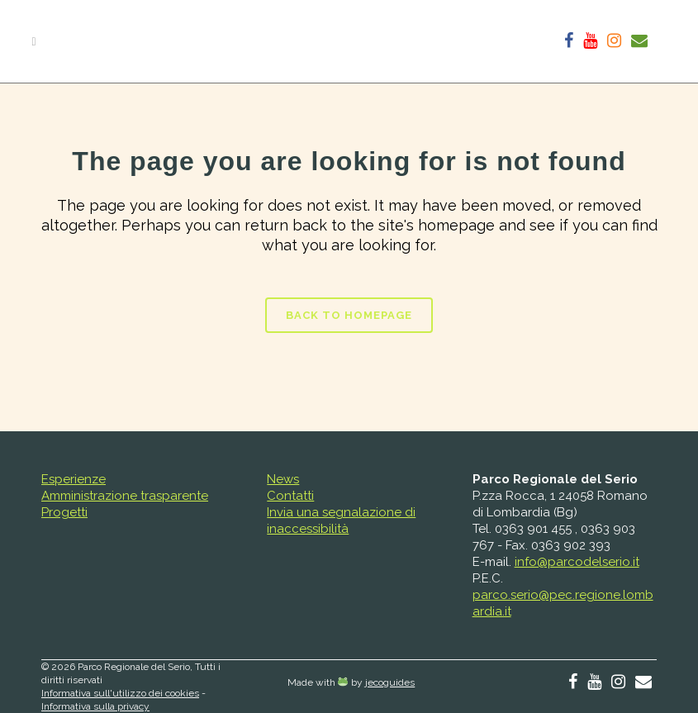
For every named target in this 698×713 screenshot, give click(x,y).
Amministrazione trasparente (124, 495)
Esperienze (73, 479)
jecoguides (390, 682)
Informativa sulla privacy (95, 706)
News (283, 479)
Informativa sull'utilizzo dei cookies (120, 693)
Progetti (64, 512)
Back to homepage (349, 315)
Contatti (290, 495)
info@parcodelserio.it (577, 561)
